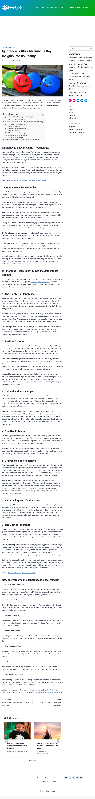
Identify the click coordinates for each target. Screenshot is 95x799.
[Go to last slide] (6, 743)
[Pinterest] (81, 780)
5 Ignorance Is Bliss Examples (14, 119)
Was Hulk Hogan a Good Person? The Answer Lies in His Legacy (17, 748)
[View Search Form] (91, 7)
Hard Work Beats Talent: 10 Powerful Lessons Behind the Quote (47, 748)
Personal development (9, 47)
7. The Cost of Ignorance (15, 137)
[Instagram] (73, 780)
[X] (69, 780)
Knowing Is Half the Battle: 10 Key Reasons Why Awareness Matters (79, 76)
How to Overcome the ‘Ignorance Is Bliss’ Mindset (21, 140)
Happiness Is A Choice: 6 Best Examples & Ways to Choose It (30, 180)
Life (70, 106)
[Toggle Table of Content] (42, 114)
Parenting (72, 115)
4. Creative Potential (14, 131)
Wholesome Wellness (76, 121)
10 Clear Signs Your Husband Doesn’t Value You (16, 704)
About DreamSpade (74, 8)
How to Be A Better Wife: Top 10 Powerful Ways (48, 704)
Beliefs (71, 109)
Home (37, 8)
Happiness (72, 127)
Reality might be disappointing (41, 282)
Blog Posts (53, 784)
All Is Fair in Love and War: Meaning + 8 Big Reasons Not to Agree (80, 67)
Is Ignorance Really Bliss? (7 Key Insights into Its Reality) (24, 122)
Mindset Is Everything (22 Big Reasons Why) (24, 573)
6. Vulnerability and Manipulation (18, 135)
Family (71, 112)
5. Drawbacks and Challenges (17, 133)
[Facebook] (66, 780)
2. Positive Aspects (14, 126)
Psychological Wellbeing (77, 132)
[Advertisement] (47, 27)
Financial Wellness (75, 124)
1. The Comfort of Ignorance (16, 124)
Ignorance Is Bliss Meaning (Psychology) (18, 117)
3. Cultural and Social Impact (17, 128)
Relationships (73, 118)
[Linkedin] (77, 780)
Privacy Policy (43, 784)
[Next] (58, 743)
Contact (85, 8)
